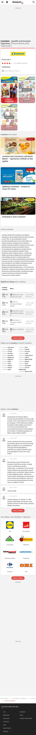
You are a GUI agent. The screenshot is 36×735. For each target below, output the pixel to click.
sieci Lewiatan (13, 282)
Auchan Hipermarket (26, 718)
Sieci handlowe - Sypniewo (19, 698)
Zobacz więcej (18, 338)
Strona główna (4, 698)
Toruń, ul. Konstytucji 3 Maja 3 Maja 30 (16, 304)
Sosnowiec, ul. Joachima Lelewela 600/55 (15, 322)
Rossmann (6, 718)
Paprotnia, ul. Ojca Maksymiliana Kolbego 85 (16, 313)
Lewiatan (32, 698)
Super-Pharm (7, 728)
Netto (21, 715)
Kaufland (22, 712)
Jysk (4, 725)
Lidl (4, 712)
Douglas (5, 731)
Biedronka (6, 715)
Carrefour (6, 721)
